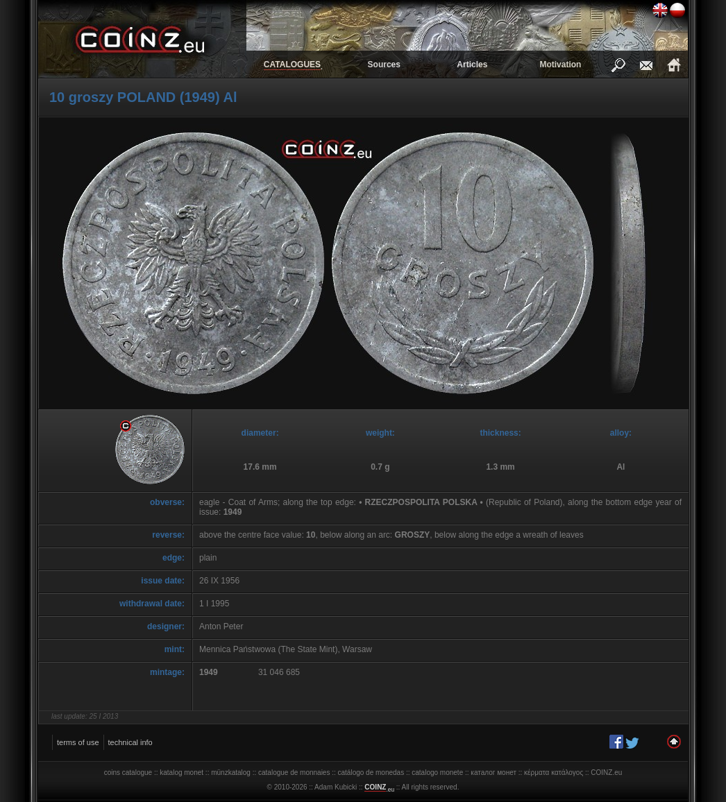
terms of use (78, 742)
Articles (472, 64)
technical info (130, 742)
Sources (384, 64)
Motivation (560, 64)
